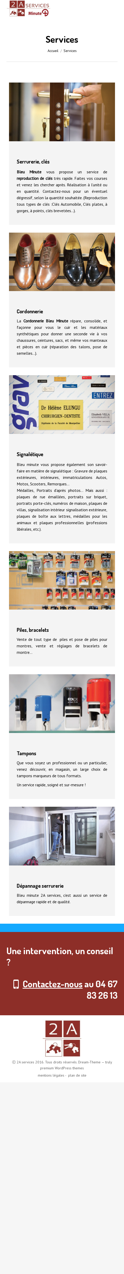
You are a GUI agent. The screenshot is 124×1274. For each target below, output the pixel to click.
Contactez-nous (53, 984)
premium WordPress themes (62, 1068)
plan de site (76, 1075)
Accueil (53, 50)
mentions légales (51, 1075)
